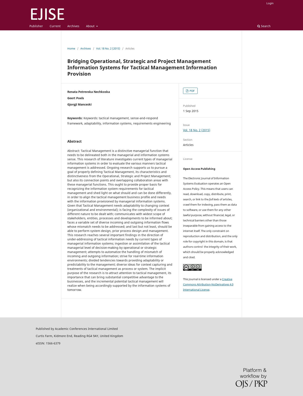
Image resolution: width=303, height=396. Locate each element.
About (90, 26)
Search (264, 26)
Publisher (36, 26)
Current (55, 26)
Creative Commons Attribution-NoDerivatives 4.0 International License (208, 284)
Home (71, 48)
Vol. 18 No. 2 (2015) (108, 48)
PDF (192, 91)
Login (270, 3)
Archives (73, 26)
